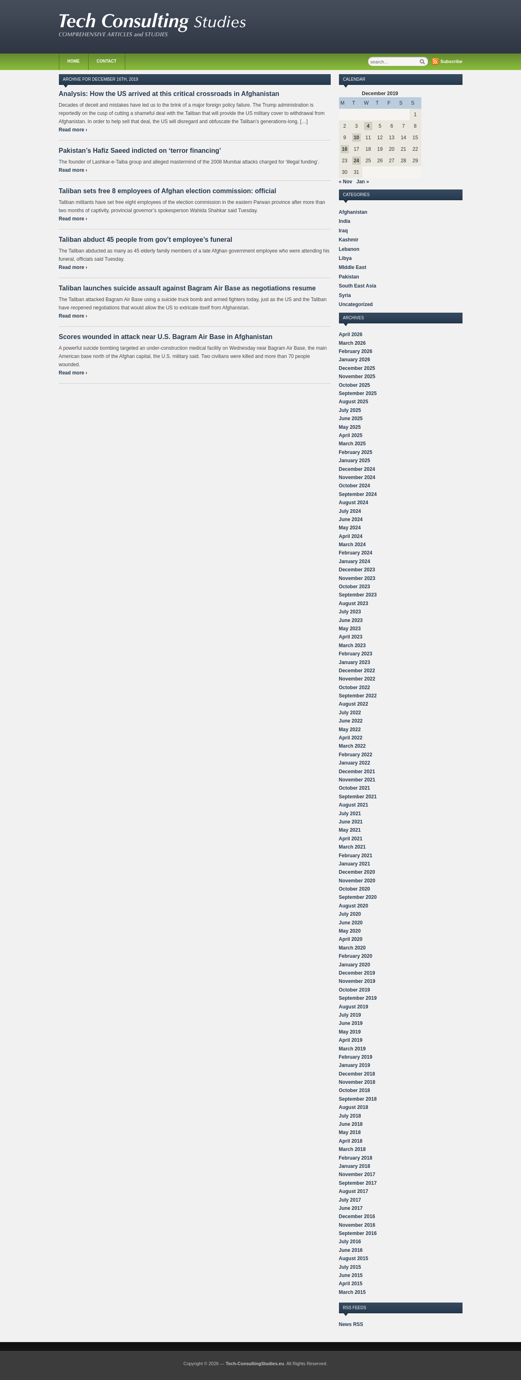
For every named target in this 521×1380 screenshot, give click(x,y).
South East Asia (357, 286)
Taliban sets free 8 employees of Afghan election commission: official (167, 190)
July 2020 (350, 914)
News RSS (351, 1324)
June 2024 (351, 519)
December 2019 (357, 973)
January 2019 (354, 1065)
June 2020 (351, 923)
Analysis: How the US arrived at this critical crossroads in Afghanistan (169, 93)
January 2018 (354, 1166)
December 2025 (357, 368)
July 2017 (350, 1200)
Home (74, 61)
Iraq (343, 231)
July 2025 (350, 410)
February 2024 (355, 553)
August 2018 (353, 1107)
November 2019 (357, 981)
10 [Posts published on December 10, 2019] (356, 137)
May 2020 (350, 931)
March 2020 (352, 948)
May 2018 (350, 1132)
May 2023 (350, 629)
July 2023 (350, 612)
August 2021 (353, 805)
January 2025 (354, 460)
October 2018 (354, 1090)
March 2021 (352, 847)
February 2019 (355, 1057)
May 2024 (350, 528)
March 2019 (352, 1049)
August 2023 (353, 603)
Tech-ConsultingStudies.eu (255, 1363)
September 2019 (358, 998)
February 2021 (355, 855)
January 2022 (354, 763)
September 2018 (358, 1099)
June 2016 (351, 1250)
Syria (345, 295)
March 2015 (352, 1292)
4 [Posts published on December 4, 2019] (368, 126)
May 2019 (350, 1032)
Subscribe (451, 61)
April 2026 (350, 334)
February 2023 (355, 654)
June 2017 (351, 1208)
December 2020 (357, 872)
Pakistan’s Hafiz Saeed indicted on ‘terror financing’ (140, 150)
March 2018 (352, 1149)
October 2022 (354, 687)
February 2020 (355, 956)
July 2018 (350, 1116)
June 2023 (351, 620)
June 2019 (351, 1023)
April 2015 (350, 1283)
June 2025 (351, 418)
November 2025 (357, 376)
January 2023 (354, 662)
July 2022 (350, 713)
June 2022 (351, 721)
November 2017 (357, 1174)
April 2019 (350, 1040)
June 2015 (351, 1275)
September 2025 (358, 393)
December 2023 (357, 570)
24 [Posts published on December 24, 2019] (356, 161)
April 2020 (350, 939)
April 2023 (350, 637)
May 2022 (350, 729)
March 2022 (352, 746)
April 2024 (350, 536)
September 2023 (358, 595)
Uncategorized (356, 304)
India (344, 221)
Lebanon (349, 249)
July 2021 (350, 813)
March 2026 (352, 343)
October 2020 (354, 889)
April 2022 (350, 738)
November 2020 (357, 881)
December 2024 (357, 469)
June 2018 (351, 1124)
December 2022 (357, 671)
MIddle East (353, 267)
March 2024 (352, 544)
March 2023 (352, 645)
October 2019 (354, 990)
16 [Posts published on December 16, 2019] (344, 149)
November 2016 (357, 1225)
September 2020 (358, 897)
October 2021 (354, 788)
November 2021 (357, 780)
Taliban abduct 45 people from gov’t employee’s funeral (145, 239)
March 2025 (352, 444)
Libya (345, 258)
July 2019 (350, 1015)
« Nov (346, 182)
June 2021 (351, 822)
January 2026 (354, 360)
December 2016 (357, 1216)
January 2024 (354, 561)
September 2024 (358, 494)
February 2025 (355, 452)
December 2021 (357, 771)
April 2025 (350, 435)
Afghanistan (353, 212)
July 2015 (350, 1267)
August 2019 (353, 1007)
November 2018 (357, 1082)
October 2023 (354, 586)
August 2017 (353, 1191)
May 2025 (350, 427)
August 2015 (353, 1258)
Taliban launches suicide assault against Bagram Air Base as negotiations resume (187, 288)
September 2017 (358, 1183)
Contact (107, 61)
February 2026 (355, 351)
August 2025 (353, 402)
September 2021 (358, 797)
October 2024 (354, 486)
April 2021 (350, 839)
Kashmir (349, 240)
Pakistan (349, 277)
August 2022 (353, 704)
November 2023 (357, 578)
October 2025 (354, 385)
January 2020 (354, 965)
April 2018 (350, 1141)
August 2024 (353, 502)
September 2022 (358, 696)
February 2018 (355, 1158)
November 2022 (357, 679)
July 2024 (350, 511)
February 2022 (355, 755)
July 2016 (350, 1241)
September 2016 (358, 1233)
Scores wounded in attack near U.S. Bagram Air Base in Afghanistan (166, 336)
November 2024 (357, 477)
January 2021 (354, 864)
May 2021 (350, 830)
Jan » (362, 182)
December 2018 (357, 1074)
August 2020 (353, 906)
